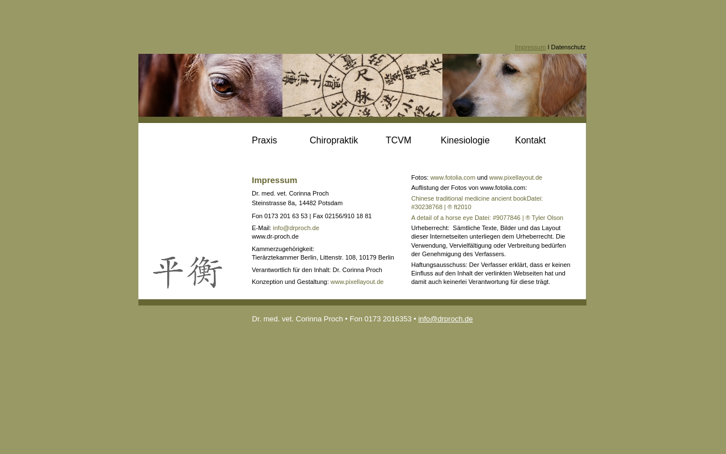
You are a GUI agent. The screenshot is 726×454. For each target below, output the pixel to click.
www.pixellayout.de (357, 281)
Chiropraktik (334, 140)
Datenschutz (568, 47)
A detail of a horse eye (442, 217)
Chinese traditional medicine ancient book (469, 198)
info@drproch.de (296, 227)
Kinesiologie (465, 140)
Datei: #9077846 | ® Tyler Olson (518, 217)
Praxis (264, 140)
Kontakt (530, 140)
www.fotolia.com (452, 177)
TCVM (398, 140)
